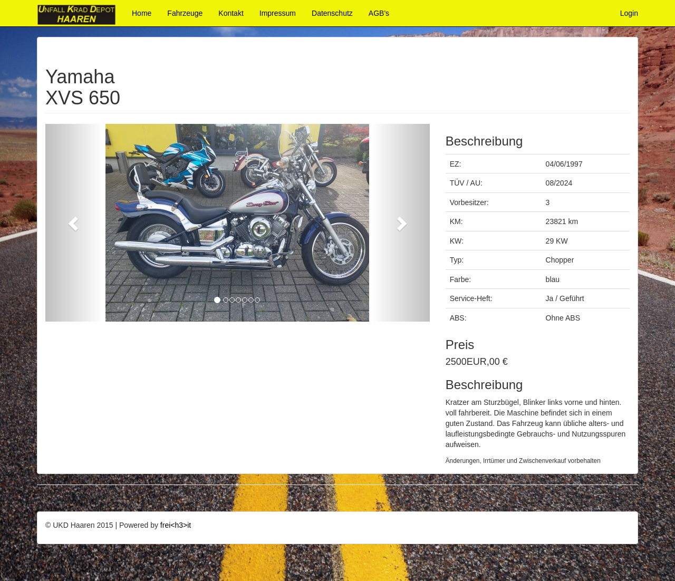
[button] (74, 223)
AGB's (379, 13)
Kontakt (230, 13)
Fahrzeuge (184, 13)
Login (629, 13)
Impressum (277, 13)
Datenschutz (332, 13)
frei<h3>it (175, 525)
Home (141, 13)
